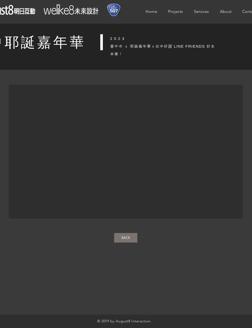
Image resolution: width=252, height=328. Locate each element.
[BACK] (125, 238)
